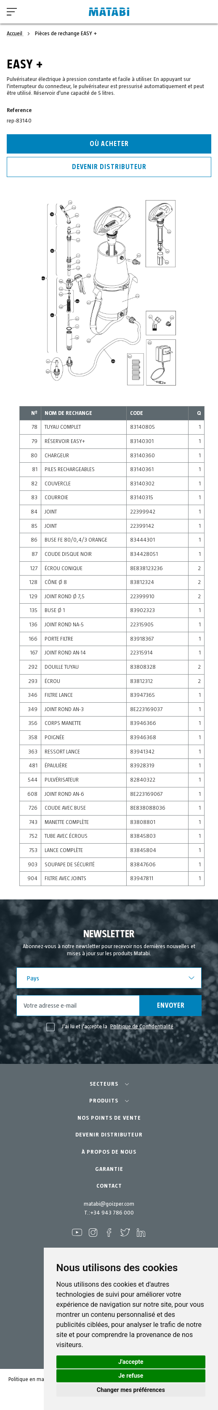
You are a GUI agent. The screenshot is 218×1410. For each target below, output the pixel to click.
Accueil (15, 33)
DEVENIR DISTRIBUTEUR (109, 1135)
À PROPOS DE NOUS (109, 1152)
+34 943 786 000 (112, 1213)
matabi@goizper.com (109, 1204)
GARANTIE (109, 1169)
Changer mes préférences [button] (131, 1390)
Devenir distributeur (109, 167)
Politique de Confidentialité (141, 1026)
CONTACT (109, 1186)
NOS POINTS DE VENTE (109, 1118)
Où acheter (109, 144)
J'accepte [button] (131, 1361)
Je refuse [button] (130, 1375)
